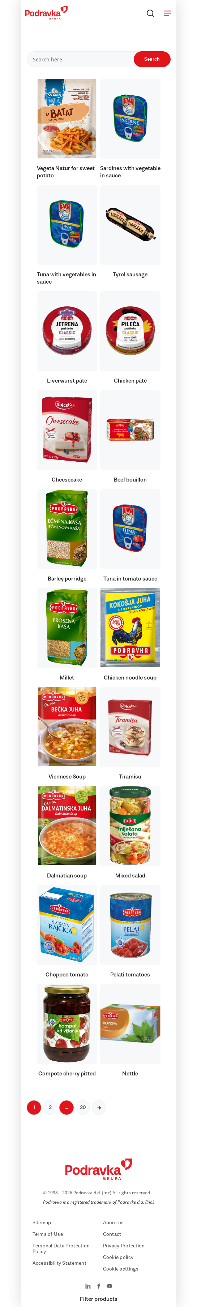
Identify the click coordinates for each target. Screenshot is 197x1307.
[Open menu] (167, 13)
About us (113, 1222)
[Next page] (99, 1107)
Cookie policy (118, 1257)
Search (152, 59)
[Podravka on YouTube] (109, 1287)
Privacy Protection (124, 1245)
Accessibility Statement (59, 1263)
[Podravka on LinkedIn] (88, 1287)
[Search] (150, 13)
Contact (112, 1234)
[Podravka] (46, 18)
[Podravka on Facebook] (98, 1287)
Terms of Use (48, 1234)
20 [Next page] (83, 1107)
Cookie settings (121, 1269)
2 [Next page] (50, 1107)
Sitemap (42, 1222)
